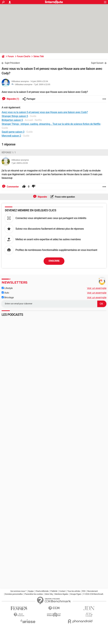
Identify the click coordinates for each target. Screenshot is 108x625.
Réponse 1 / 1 (9, 152)
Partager (28, 99)
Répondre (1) (12, 99)
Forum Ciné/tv (23, 56)
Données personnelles (14, 594)
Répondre (42, 196)
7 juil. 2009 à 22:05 (42, 84)
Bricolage (8, 297)
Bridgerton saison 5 (12, 120)
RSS (84, 591)
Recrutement (92, 591)
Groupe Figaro (75, 594)
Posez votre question (64, 196)
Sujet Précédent (12, 63)
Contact (62, 591)
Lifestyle (7, 288)
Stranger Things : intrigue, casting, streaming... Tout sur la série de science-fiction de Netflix (51, 124)
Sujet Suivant (97, 63)
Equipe (31, 591)
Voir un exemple (97, 288)
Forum (11, 56)
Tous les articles (73, 591)
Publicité (53, 591)
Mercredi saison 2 (11, 135)
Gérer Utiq (49, 594)
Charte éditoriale (42, 591)
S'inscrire (54, 261)
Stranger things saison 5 (15, 116)
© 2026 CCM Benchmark (93, 594)
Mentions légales (61, 594)
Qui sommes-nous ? (18, 591)
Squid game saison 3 (13, 131)
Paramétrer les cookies (34, 594)
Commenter (12, 186)
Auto (5, 292)
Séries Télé (38, 56)
